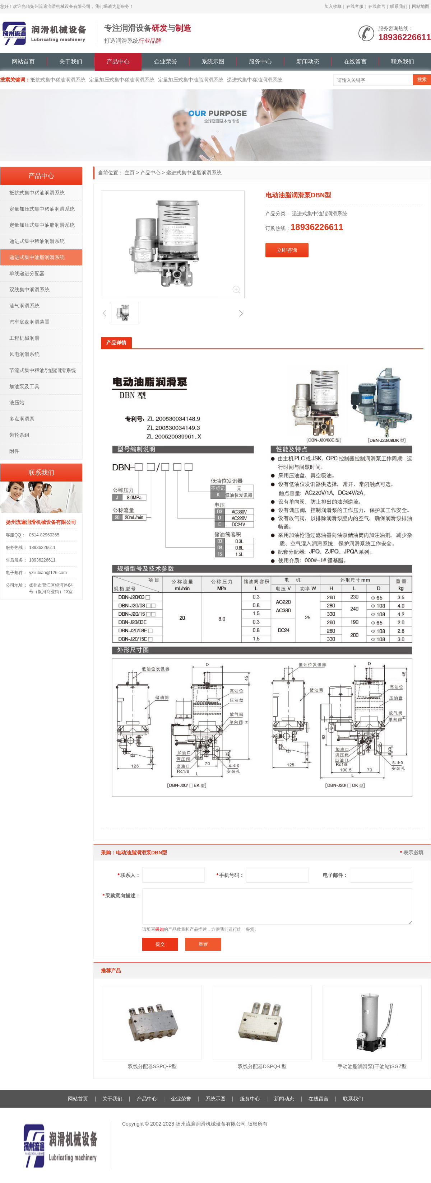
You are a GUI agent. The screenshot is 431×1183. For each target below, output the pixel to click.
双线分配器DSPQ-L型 (262, 1066)
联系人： (129, 875)
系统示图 (212, 61)
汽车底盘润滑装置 (29, 322)
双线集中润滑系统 (29, 289)
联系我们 (398, 6)
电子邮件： (335, 875)
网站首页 (23, 61)
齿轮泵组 (19, 435)
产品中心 (118, 61)
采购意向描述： (121, 895)
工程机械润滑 (24, 338)
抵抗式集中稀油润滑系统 (57, 80)
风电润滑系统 (24, 354)
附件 (14, 451)
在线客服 (354, 6)
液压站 (16, 402)
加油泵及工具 (24, 386)
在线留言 (376, 6)
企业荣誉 (165, 61)
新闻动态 (307, 61)
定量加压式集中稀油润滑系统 (121, 80)
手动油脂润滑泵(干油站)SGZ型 (372, 1066)
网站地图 (420, 6)
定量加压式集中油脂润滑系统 (190, 80)
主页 (130, 172)
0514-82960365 (44, 534)
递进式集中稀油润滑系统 (254, 80)
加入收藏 (333, 6)
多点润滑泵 (21, 419)
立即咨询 (287, 250)
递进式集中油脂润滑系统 (194, 172)
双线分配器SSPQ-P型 (152, 1066)
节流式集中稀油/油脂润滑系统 (42, 370)
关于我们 (70, 61)
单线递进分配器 (27, 273)
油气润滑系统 (24, 306)
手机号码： (230, 875)
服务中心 (260, 61)
